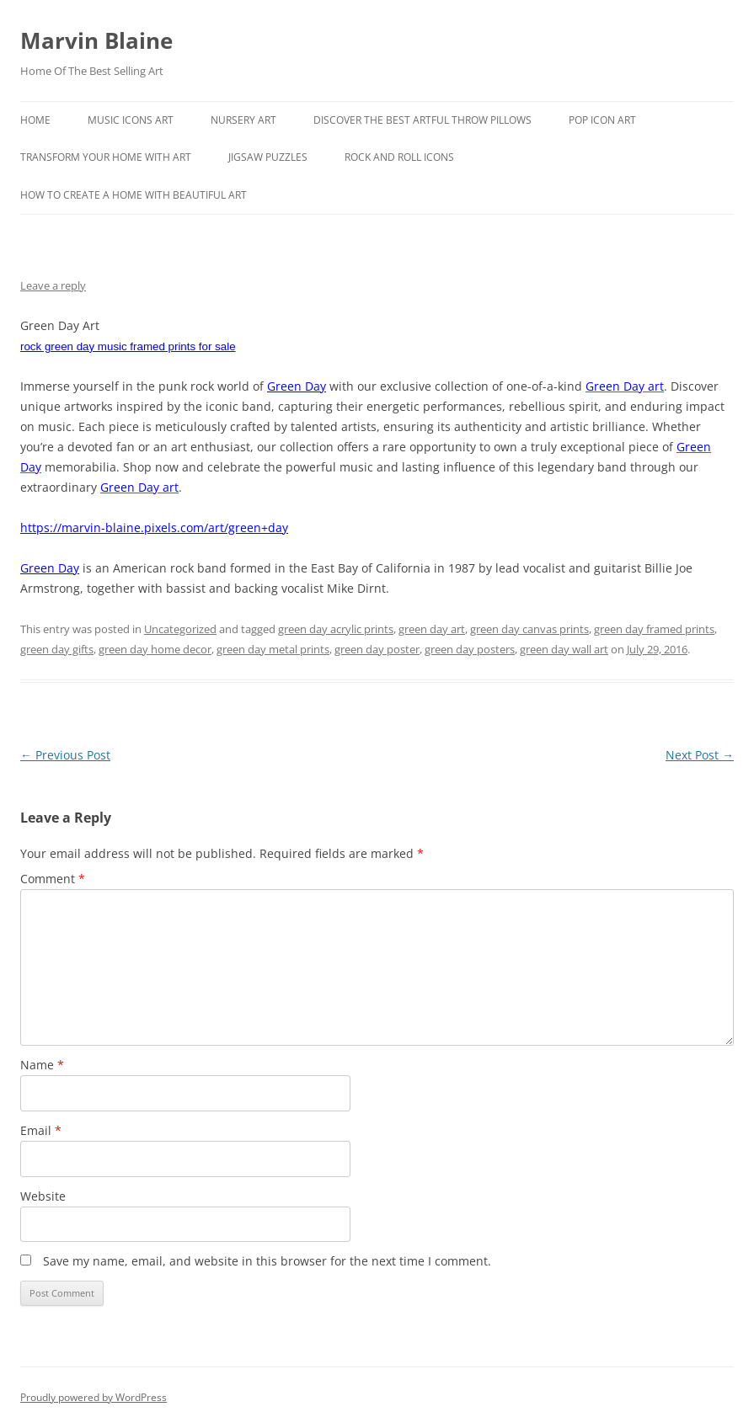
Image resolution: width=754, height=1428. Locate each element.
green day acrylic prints (335, 629)
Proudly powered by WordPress (93, 1397)
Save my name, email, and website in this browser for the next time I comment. (267, 1261)
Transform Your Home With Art (105, 157)
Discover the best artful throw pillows (422, 120)
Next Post (700, 755)
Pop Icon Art (602, 120)
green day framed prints (654, 629)
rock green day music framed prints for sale (128, 346)
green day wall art (564, 649)
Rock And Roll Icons (399, 157)
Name (42, 1065)
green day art (431, 629)
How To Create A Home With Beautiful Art (133, 195)
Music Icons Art (131, 120)
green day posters (470, 649)
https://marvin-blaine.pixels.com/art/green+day (154, 528)
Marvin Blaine (96, 40)
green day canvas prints (529, 629)
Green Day (296, 386)
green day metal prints (273, 649)
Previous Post (65, 755)
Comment (52, 879)
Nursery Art (243, 120)
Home (35, 120)
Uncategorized (180, 629)
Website (43, 1196)
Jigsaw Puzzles (267, 157)
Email (40, 1130)
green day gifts (57, 649)
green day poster (377, 649)
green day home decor (155, 649)
